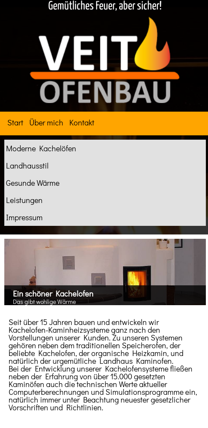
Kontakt (81, 122)
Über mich (46, 122)
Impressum (24, 217)
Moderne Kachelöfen (41, 148)
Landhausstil (27, 165)
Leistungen (24, 200)
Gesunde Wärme (32, 183)
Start (15, 122)
